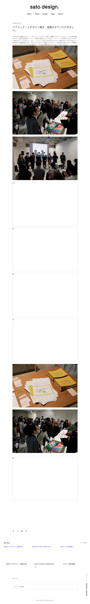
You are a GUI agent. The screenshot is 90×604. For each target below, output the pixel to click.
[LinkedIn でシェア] (22, 531)
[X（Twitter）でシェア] (17, 531)
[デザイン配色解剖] (73, 553)
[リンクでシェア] (26, 531)
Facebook (87, 586)
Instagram (87, 593)
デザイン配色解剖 (69, 564)
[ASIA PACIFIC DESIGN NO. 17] (45, 553)
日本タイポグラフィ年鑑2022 (16, 564)
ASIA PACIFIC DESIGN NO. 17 (44, 565)
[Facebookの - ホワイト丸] (85, 598)
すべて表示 (83, 542)
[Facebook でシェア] (13, 531)
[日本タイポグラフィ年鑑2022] (16, 553)
